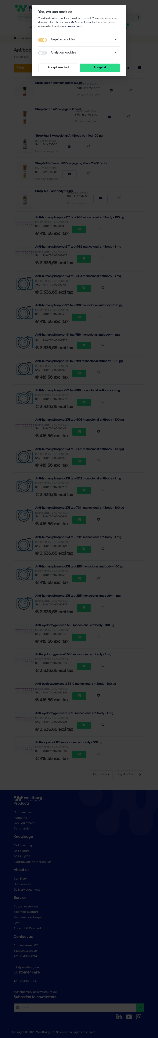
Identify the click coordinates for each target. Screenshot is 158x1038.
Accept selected (58, 67)
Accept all (100, 67)
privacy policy (75, 26)
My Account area (81, 22)
